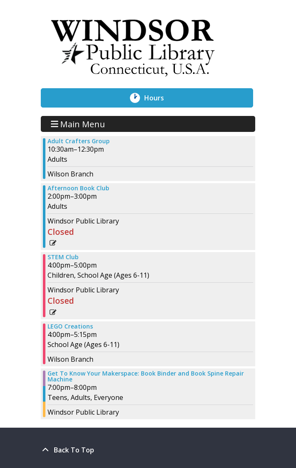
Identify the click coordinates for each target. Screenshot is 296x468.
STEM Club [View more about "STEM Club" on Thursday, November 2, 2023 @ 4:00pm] (63, 257)
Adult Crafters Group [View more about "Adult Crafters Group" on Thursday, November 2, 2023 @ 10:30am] (79, 141)
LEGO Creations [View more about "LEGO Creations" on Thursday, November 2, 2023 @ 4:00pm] (70, 326)
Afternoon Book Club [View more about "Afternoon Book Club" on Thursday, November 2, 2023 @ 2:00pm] (78, 188)
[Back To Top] (148, 449)
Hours (159, 98)
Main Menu (78, 123)
